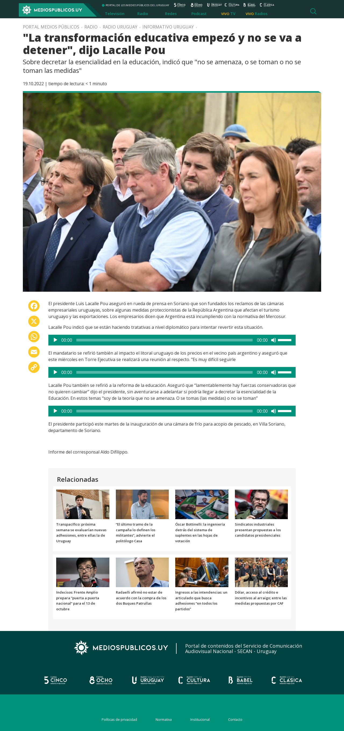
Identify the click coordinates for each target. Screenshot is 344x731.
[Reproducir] (55, 340)
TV (232, 13)
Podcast (199, 13)
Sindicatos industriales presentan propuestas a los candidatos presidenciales (258, 530)
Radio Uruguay (120, 27)
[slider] (164, 340)
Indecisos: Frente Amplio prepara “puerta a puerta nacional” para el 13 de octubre (77, 600)
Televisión (114, 13)
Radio (142, 13)
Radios (261, 13)
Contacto (235, 719)
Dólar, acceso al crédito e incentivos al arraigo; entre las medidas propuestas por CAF (261, 598)
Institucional (200, 719)
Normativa (164, 719)
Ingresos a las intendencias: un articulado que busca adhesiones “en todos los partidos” (201, 600)
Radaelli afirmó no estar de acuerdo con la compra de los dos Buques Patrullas (141, 598)
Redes (171, 13)
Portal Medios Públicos (51, 27)
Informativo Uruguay (168, 27)
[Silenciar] (273, 340)
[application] (172, 340)
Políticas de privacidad (119, 719)
